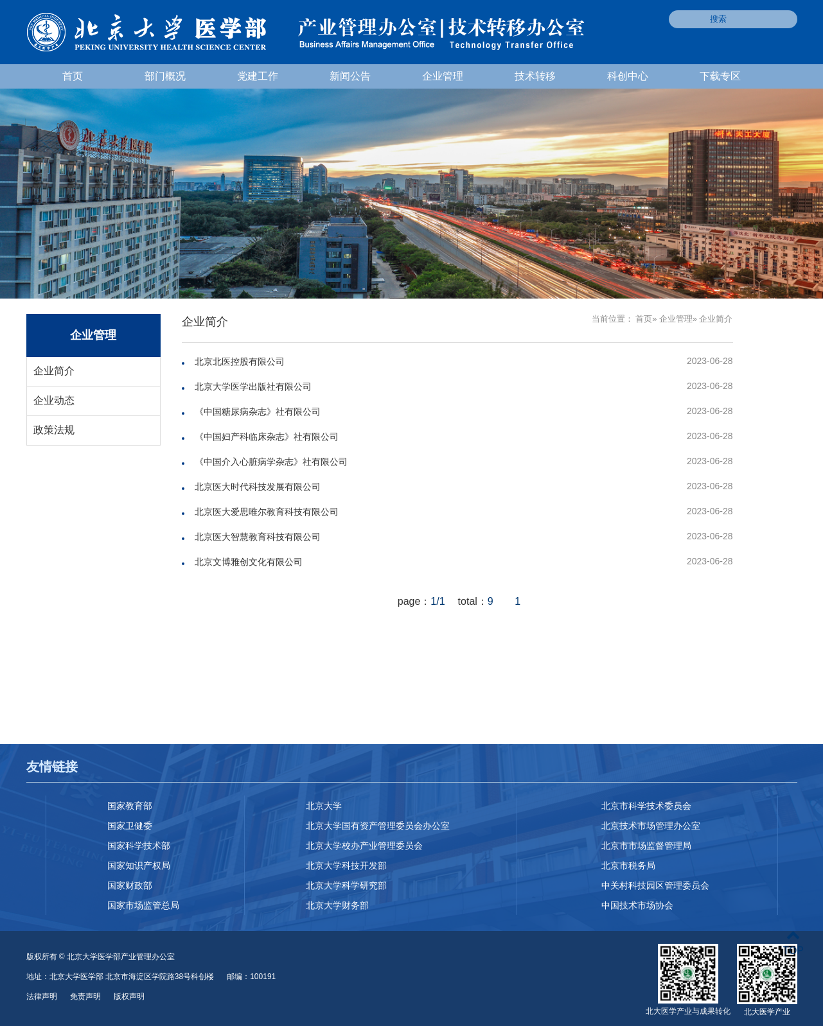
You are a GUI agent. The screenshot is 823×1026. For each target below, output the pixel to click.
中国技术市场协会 (637, 905)
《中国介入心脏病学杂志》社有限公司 (271, 461)
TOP (793, 943)
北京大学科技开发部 (346, 865)
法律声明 (41, 996)
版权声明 (129, 996)
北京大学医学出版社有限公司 (253, 386)
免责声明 (85, 996)
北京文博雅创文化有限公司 (249, 562)
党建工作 (257, 76)
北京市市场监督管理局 (646, 845)
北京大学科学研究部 (346, 885)
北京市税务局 (628, 865)
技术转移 (535, 76)
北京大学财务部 (337, 905)
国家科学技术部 (138, 845)
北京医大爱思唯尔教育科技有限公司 (267, 512)
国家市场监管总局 (143, 905)
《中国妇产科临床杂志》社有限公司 (267, 436)
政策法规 (54, 429)
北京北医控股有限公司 (240, 361)
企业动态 (54, 400)
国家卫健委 (129, 826)
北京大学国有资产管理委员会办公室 (378, 826)
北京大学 (324, 806)
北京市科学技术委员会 (646, 806)
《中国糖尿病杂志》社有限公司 (258, 411)
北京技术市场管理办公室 (650, 826)
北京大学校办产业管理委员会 (364, 845)
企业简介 (54, 370)
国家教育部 (129, 806)
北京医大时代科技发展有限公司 (258, 487)
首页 (72, 76)
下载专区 (720, 76)
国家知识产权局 (138, 865)
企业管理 (442, 76)
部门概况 (165, 76)
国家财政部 (129, 885)
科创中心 (627, 76)
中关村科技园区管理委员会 (655, 885)
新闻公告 (350, 76)
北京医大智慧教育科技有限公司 (258, 537)
